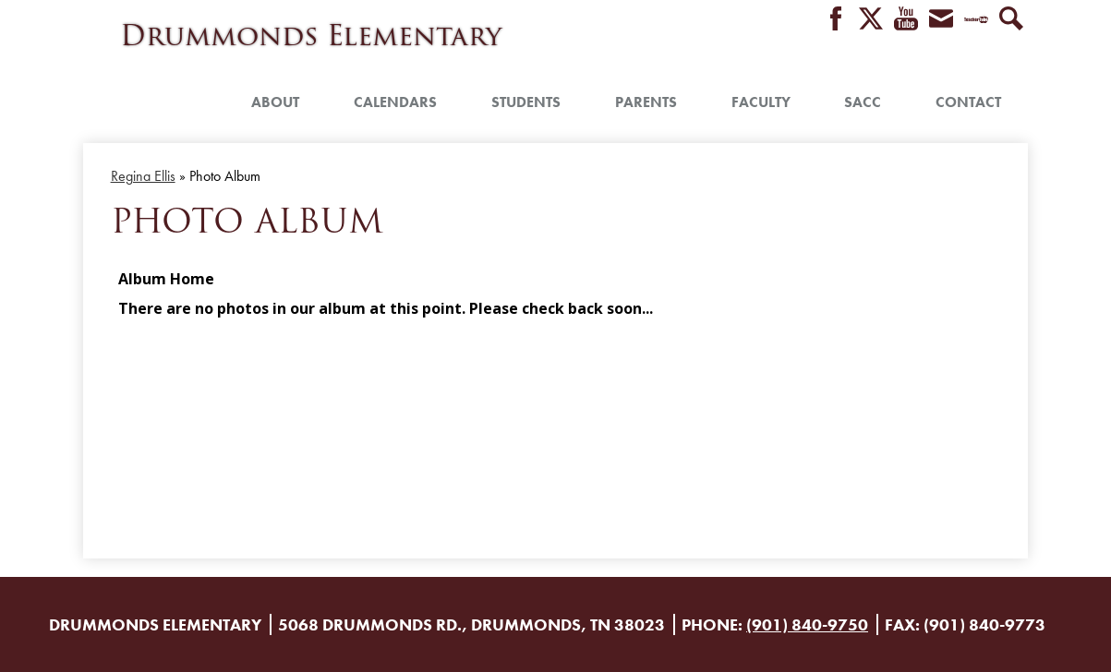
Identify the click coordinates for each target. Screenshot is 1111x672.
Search (1011, 19)
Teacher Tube (976, 19)
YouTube (906, 19)
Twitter (871, 19)
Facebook (836, 19)
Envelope (941, 19)
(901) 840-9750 (807, 624)
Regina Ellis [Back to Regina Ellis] (143, 176)
